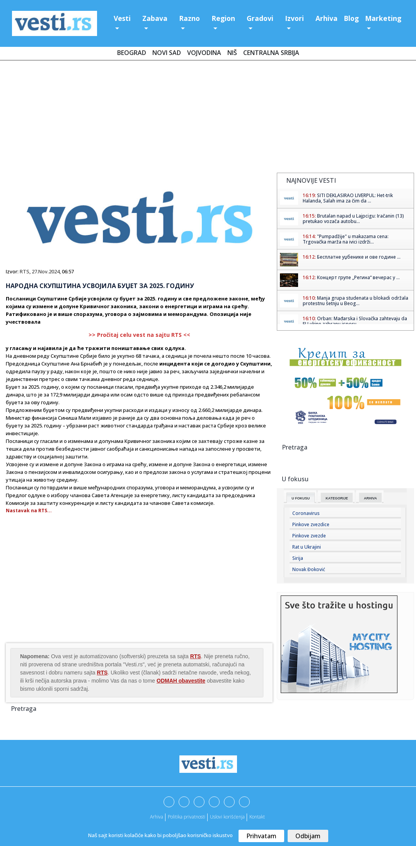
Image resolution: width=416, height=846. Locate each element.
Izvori (294, 18)
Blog (351, 18)
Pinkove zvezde (309, 535)
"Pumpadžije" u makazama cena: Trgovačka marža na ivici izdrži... (346, 239)
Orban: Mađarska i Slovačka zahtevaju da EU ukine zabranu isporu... (355, 321)
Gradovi (260, 18)
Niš (232, 52)
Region (223, 18)
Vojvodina (204, 52)
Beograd (131, 52)
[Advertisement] (208, 118)
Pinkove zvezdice (310, 524)
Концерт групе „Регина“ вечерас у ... (358, 277)
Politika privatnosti (186, 816)
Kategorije (337, 498)
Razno (189, 18)
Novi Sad (166, 52)
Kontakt (257, 816)
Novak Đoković (308, 569)
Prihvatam (261, 836)
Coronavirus (306, 513)
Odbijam (308, 836)
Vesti (122, 18)
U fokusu (301, 498)
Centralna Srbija (271, 52)
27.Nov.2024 (46, 271)
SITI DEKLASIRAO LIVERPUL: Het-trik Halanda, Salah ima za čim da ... (348, 198)
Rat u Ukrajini (306, 547)
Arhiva (326, 18)
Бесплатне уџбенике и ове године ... (359, 257)
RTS (24, 271)
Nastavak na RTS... (29, 510)
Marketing (383, 18)
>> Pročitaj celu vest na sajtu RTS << (139, 334)
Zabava (154, 18)
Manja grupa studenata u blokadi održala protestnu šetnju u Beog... (355, 301)
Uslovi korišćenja (227, 816)
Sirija (297, 558)
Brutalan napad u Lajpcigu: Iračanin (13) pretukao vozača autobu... (353, 219)
